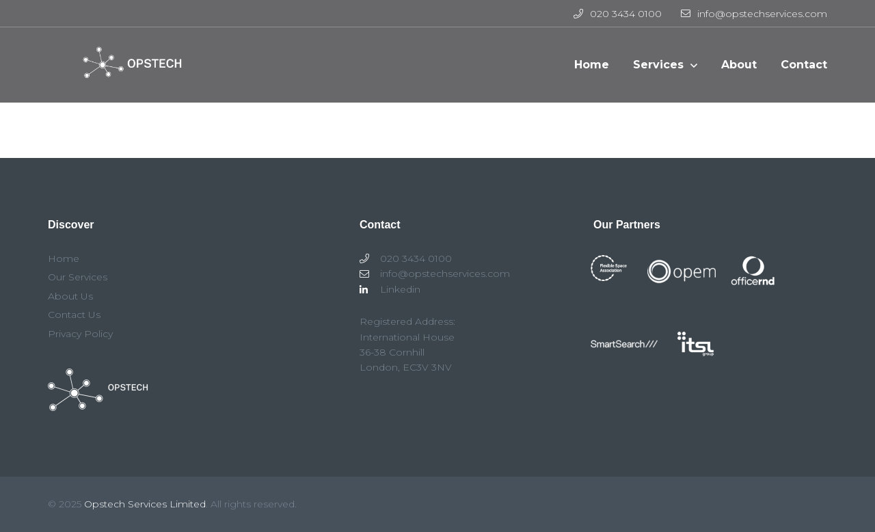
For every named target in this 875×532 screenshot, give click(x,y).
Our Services (77, 277)
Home (63, 258)
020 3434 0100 (618, 14)
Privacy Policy (80, 334)
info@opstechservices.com (754, 14)
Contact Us (74, 314)
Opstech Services (127, 72)
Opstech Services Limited (145, 504)
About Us (70, 296)
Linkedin (390, 289)
